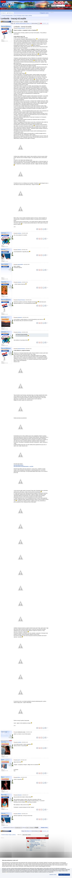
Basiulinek (3, 794)
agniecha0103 (4, 264)
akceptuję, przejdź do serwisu (64, 874)
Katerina (42, 845)
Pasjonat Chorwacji (6, 26)
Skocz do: (19, 834)
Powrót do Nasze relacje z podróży (9, 834)
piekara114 (3, 317)
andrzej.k (3, 233)
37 (38, 848)
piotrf (2, 759)
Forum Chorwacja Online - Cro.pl (9, 15)
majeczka (3, 282)
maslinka (3, 742)
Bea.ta (2, 777)
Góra (47, 229)
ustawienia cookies (52, 874)
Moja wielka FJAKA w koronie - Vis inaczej (35, 845)
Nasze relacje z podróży (27, 15)
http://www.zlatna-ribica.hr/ (18, 465)
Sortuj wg (25, 827)
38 (39, 848)
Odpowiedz (6, 21)
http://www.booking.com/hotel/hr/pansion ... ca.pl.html (23, 466)
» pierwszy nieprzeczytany (20, 23)
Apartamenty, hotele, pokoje (34, 842)
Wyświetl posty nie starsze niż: (13, 827)
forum (3, 1)
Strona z (29, 23)
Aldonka (3, 249)
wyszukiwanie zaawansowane (56, 7)
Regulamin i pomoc (45, 13)
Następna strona (44, 827)
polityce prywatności (43, 871)
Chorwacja (19, 15)
